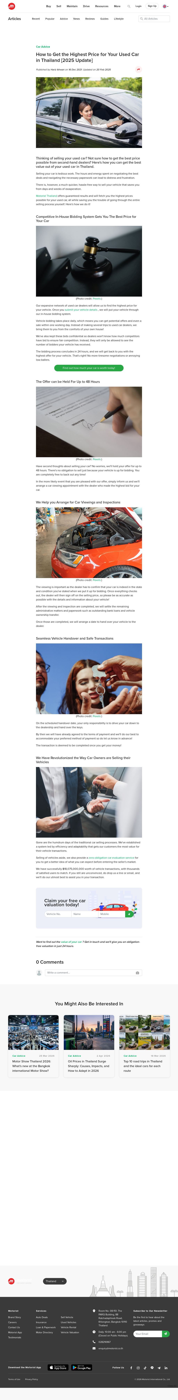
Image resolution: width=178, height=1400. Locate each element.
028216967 (105, 1342)
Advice (64, 18)
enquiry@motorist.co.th (111, 1348)
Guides (104, 18)
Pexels (97, 298)
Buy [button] (48, 6)
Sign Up (152, 6)
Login (138, 6)
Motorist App (15, 1332)
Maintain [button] (72, 6)
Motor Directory (44, 1332)
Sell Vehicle (67, 1317)
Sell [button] (58, 6)
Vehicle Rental (68, 1327)
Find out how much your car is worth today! (89, 368)
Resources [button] (101, 6)
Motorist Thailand (46, 196)
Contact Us (14, 1327)
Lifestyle (119, 18)
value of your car (71, 942)
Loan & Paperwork (46, 1327)
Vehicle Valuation (70, 1332)
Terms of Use (14, 1379)
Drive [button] (86, 6)
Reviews (90, 18)
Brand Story (14, 1317)
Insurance (41, 1322)
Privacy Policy (31, 1379)
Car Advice (43, 47)
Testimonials (14, 1337)
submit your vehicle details (81, 310)
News (76, 18)
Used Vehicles (68, 1322)
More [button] (117, 6)
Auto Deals (42, 1317)
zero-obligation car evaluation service (111, 858)
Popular (49, 18)
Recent (36, 18)
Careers (12, 1322)
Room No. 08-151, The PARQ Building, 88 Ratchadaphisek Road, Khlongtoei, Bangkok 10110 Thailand (113, 1318)
